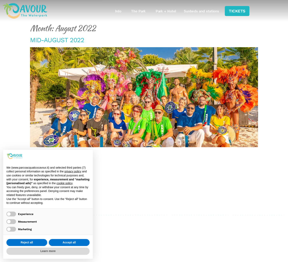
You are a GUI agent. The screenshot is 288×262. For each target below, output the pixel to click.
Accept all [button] (69, 242)
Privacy (177, 220)
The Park (139, 11)
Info (119, 11)
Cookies (178, 225)
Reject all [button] (27, 242)
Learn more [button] (48, 251)
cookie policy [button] (64, 183)
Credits (177, 230)
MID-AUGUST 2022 (57, 40)
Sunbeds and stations (201, 11)
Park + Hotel (166, 11)
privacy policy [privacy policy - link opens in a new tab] (72, 171)
